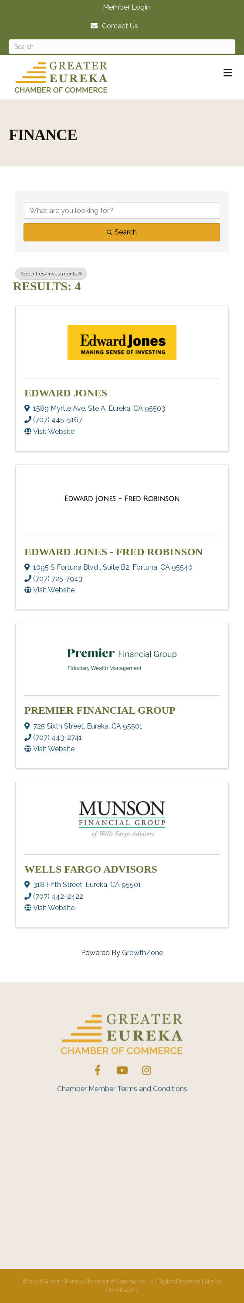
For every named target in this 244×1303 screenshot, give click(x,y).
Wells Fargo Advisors (90, 869)
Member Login (126, 7)
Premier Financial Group (100, 710)
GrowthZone (142, 953)
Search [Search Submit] (122, 232)
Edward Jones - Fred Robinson (113, 551)
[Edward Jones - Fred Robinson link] (122, 499)
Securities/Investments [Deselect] (51, 274)
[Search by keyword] (122, 210)
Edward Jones (65, 393)
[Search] (122, 46)
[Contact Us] (112, 26)
